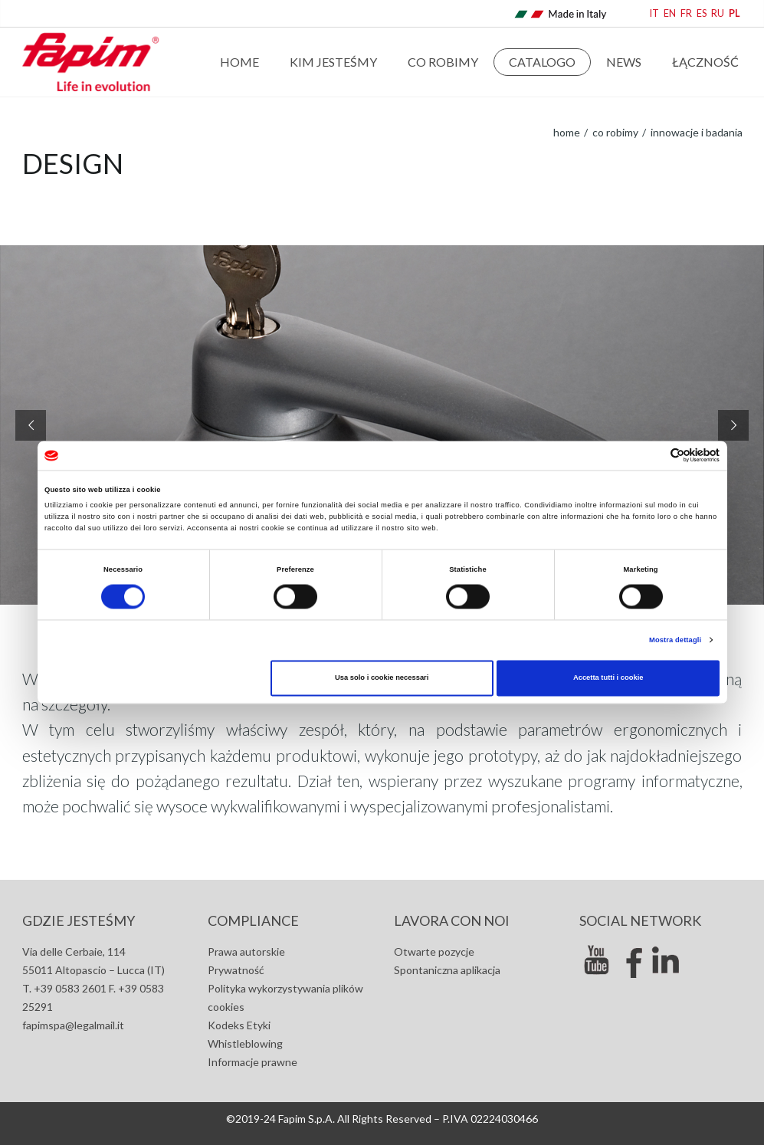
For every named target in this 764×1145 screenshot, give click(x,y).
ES (702, 13)
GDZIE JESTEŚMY (78, 920)
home (566, 132)
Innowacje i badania (695, 132)
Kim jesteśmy (333, 61)
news (623, 61)
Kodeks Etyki (239, 1025)
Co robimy (443, 61)
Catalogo (542, 61)
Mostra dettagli (675, 640)
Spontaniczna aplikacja (447, 969)
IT (654, 13)
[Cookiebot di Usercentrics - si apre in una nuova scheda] (652, 455)
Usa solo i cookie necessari (381, 678)
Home (239, 61)
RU (717, 13)
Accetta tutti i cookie (608, 678)
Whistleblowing (245, 1043)
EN (670, 13)
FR (686, 13)
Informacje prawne (252, 1061)
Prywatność (236, 969)
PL (734, 13)
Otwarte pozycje (434, 951)
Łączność (705, 61)
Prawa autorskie (246, 951)
